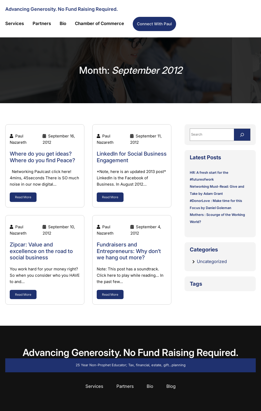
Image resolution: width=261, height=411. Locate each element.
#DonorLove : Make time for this (216, 201)
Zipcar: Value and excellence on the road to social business (41, 251)
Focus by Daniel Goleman (210, 208)
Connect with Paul (154, 23)
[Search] (242, 135)
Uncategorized (212, 261)
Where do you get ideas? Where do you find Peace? (42, 157)
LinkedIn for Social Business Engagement (132, 157)
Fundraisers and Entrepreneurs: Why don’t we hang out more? (129, 251)
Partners (125, 386)
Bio (150, 386)
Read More (23, 197)
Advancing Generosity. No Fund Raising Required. (61, 9)
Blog (171, 386)
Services (94, 386)
